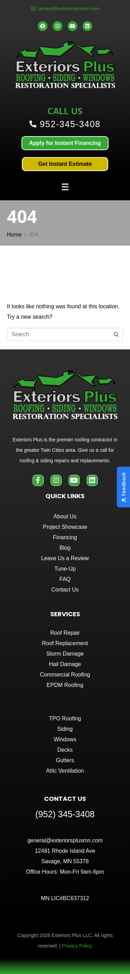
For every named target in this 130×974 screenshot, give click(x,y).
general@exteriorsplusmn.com (65, 840)
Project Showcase (65, 527)
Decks (64, 750)
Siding (64, 729)
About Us (65, 516)
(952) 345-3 (57, 814)
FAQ (64, 579)
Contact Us (65, 590)
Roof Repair (65, 633)
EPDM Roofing (65, 685)
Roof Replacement (65, 643)
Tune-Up (65, 569)
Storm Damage (65, 654)
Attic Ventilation (65, 771)
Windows (65, 739)
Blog (64, 548)
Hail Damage (65, 664)
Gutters (65, 760)
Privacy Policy (77, 946)
